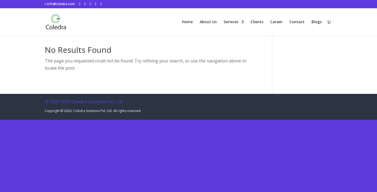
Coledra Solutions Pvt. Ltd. (92, 111)
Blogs (317, 22)
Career (276, 22)
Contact (297, 22)
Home (187, 22)
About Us (208, 22)
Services (231, 22)
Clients (257, 22)
